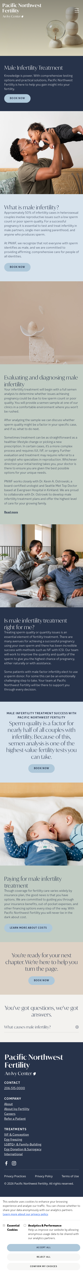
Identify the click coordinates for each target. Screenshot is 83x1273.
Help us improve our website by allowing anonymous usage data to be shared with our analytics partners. (54, 1232)
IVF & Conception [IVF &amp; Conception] (16, 1135)
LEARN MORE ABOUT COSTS (28, 928)
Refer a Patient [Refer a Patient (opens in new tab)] (15, 1119)
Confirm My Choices (43, 1266)
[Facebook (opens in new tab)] (6, 1163)
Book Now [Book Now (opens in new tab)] (17, 98)
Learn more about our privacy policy (25, 1214)
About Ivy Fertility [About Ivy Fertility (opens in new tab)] (16, 1109)
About (8, 1104)
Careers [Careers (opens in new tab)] (9, 1114)
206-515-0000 (14, 1088)
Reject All (43, 1257)
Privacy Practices (15, 1176)
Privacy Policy (44, 1176)
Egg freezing (13, 1139)
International (13, 1154)
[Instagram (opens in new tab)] (14, 1163)
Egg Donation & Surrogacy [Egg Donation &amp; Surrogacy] (22, 1149)
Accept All (44, 1248)
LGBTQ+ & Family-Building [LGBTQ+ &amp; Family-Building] (22, 1144)
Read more (11, 512)
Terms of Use (70, 1176)
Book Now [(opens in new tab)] (17, 267)
